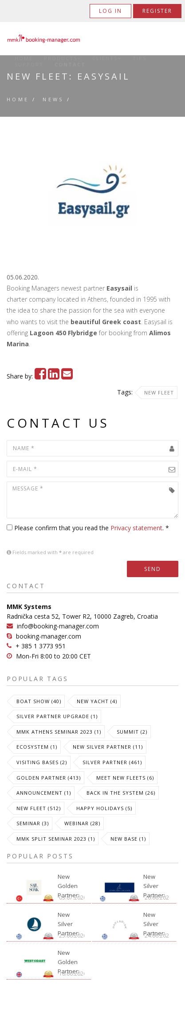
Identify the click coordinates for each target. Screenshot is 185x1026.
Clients (107, 58)
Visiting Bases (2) (41, 762)
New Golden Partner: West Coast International (71, 959)
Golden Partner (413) (48, 777)
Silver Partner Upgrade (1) (57, 716)
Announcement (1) (43, 792)
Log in (110, 11)
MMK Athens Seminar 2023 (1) (58, 731)
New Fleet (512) (38, 808)
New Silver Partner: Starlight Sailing (154, 883)
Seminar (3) (32, 823)
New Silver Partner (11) (108, 746)
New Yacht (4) (97, 701)
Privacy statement (136, 528)
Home (24, 58)
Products (62, 58)
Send (152, 569)
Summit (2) (132, 731)
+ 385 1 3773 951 (41, 646)
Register (157, 11)
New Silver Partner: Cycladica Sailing (156, 921)
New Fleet (159, 392)
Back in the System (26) (121, 792)
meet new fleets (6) (125, 777)
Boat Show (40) (38, 701)
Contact (70, 64)
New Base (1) (128, 838)
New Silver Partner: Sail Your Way (69, 921)
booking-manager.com (48, 636)
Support (29, 64)
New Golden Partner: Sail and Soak (68, 883)
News (53, 99)
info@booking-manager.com (58, 626)
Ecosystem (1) (36, 746)
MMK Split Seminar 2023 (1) (55, 838)
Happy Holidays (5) (104, 808)
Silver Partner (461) (112, 762)
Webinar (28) (82, 823)
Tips (139, 58)
